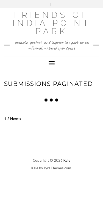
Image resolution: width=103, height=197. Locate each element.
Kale (66, 160)
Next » (15, 119)
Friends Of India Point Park (52, 23)
